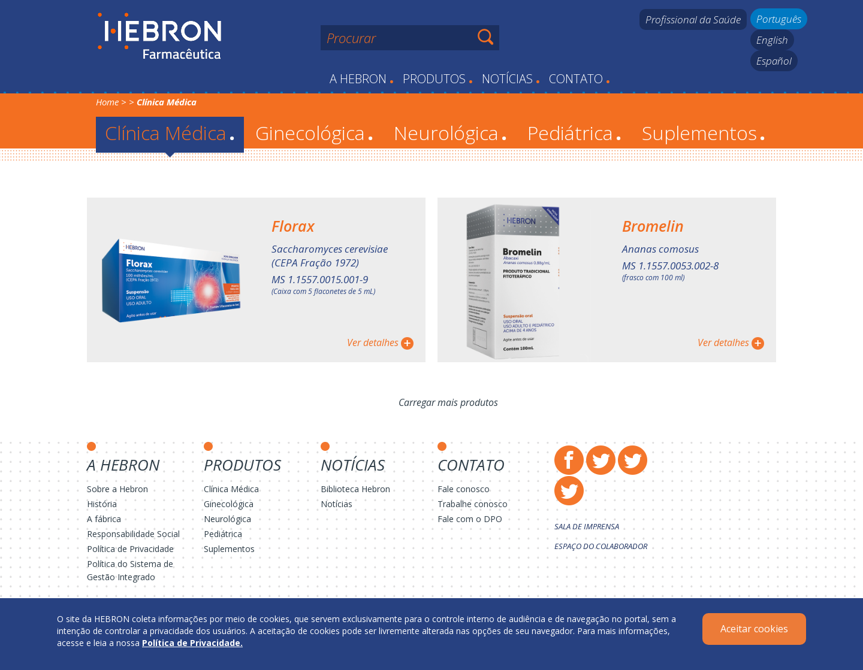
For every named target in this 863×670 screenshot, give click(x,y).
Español (774, 61)
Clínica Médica (170, 132)
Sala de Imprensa (586, 526)
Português (778, 19)
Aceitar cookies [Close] (754, 628)
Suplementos (703, 132)
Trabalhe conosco (472, 504)
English (772, 40)
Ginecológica (314, 132)
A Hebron (362, 79)
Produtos (438, 79)
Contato (579, 79)
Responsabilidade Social (133, 533)
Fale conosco (463, 489)
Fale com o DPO (469, 519)
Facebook (569, 460)
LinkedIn (569, 490)
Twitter (600, 460)
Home (107, 102)
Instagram (632, 460)
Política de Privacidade (130, 548)
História (102, 504)
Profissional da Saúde (693, 19)
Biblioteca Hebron (355, 489)
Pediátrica (574, 132)
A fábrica (104, 519)
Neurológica (450, 132)
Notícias (511, 79)
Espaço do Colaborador (600, 546)
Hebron (160, 36)
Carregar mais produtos (448, 402)
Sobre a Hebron (117, 489)
